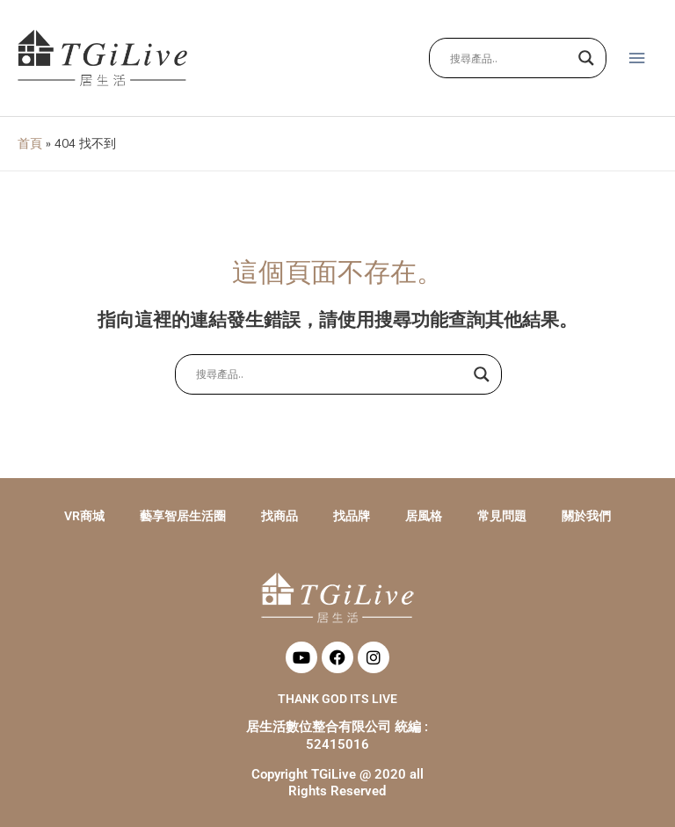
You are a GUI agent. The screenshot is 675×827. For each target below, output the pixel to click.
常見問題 (501, 516)
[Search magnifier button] (586, 58)
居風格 (423, 516)
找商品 (279, 516)
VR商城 (84, 516)
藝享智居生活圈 (183, 516)
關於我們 (586, 516)
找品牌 (351, 516)
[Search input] (510, 58)
